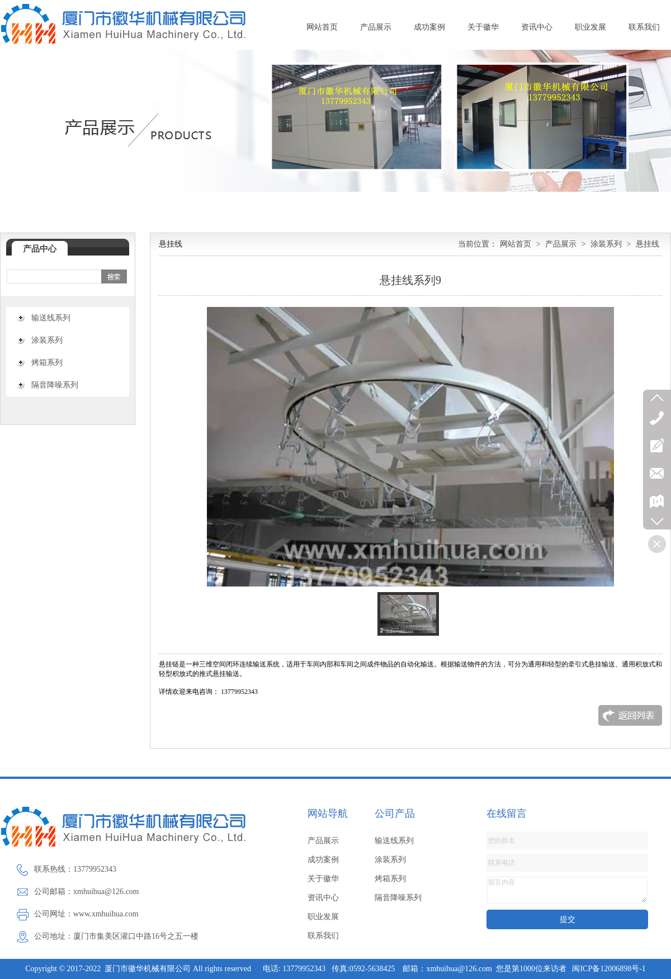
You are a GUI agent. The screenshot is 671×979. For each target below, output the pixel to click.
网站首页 (322, 27)
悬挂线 (647, 244)
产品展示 (375, 27)
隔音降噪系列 (54, 385)
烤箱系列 (47, 362)
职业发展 (590, 27)
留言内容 (567, 890)
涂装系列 (47, 340)
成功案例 (429, 27)
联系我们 (644, 27)
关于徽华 (483, 27)
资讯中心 (536, 27)
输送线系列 (50, 318)
